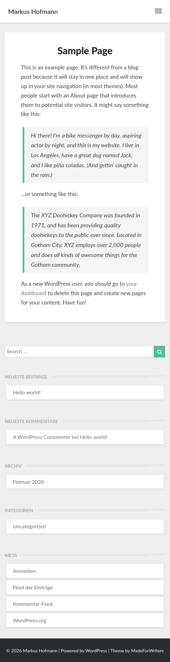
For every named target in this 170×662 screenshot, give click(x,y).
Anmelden (24, 571)
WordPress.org (29, 620)
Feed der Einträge (33, 587)
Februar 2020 (28, 482)
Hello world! (26, 392)
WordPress (96, 650)
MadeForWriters (147, 650)
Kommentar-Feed (32, 604)
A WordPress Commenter (41, 437)
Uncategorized (29, 526)
